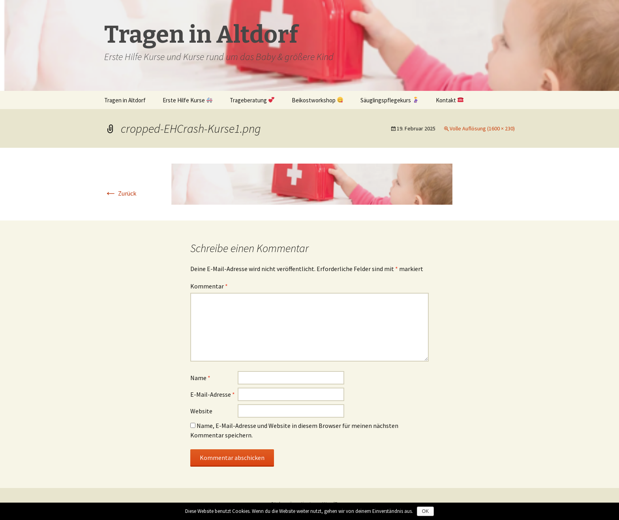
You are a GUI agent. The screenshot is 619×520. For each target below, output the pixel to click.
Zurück (120, 193)
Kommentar (209, 286)
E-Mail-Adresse (212, 394)
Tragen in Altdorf (125, 100)
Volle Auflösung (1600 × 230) (482, 128)
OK (425, 511)
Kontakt (449, 100)
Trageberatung (252, 100)
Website (201, 411)
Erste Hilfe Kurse (187, 100)
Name (200, 378)
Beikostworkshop (317, 100)
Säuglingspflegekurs (389, 100)
